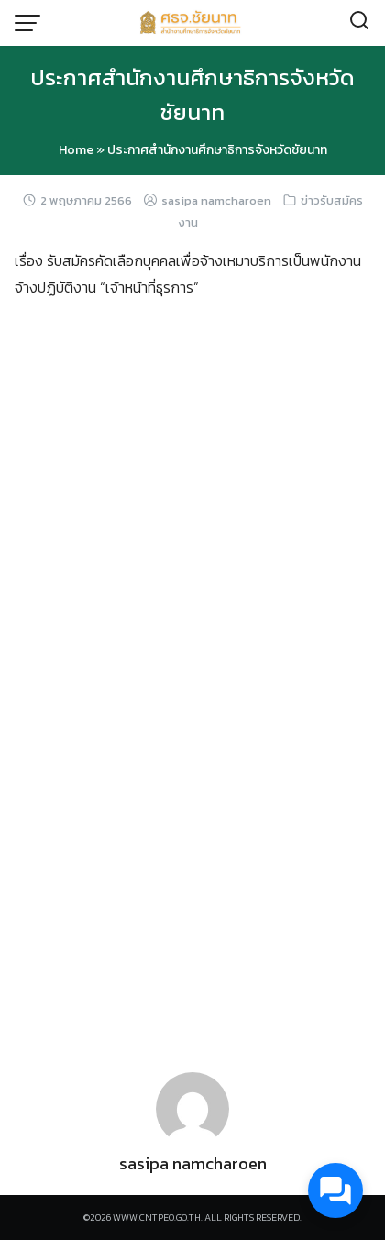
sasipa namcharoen (216, 200)
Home (76, 150)
